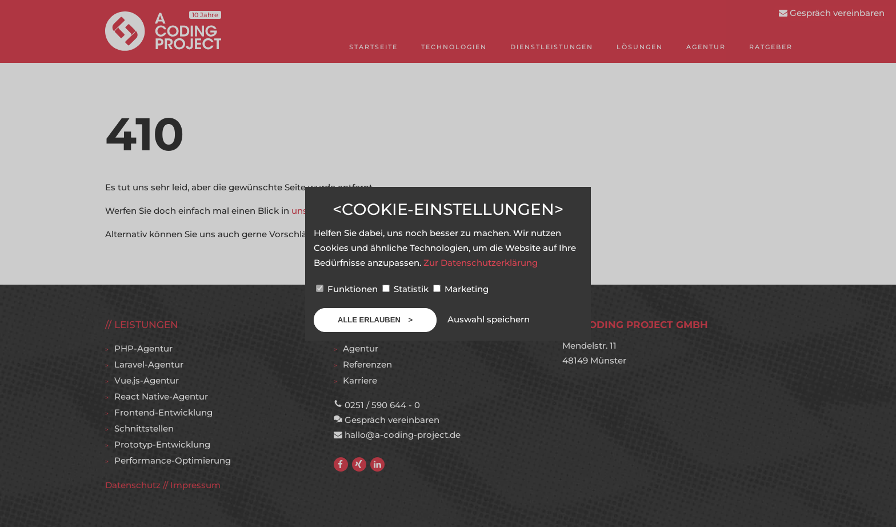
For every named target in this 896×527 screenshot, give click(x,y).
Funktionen (348, 289)
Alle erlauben (370, 320)
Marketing (461, 289)
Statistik (406, 289)
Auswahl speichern (488, 319)
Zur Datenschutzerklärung (480, 262)
